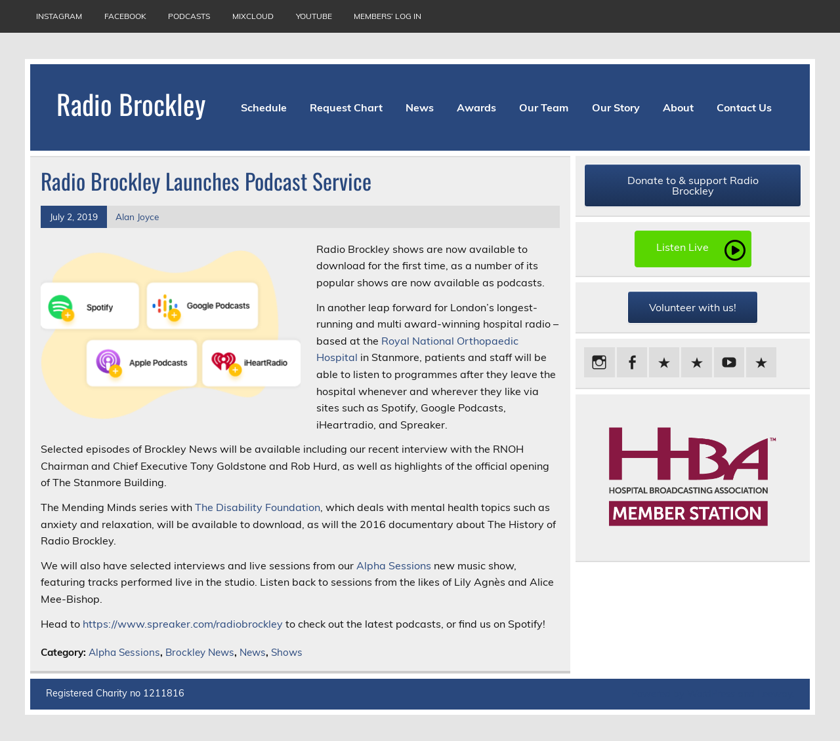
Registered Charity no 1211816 (115, 693)
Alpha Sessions (393, 565)
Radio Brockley (130, 103)
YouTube (314, 16)
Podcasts (189, 16)
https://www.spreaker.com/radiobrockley (183, 623)
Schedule (264, 107)
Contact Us (744, 107)
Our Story (616, 107)
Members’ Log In (387, 16)
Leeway (774, 694)
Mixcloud (253, 16)
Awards (476, 107)
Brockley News (199, 652)
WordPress (711, 694)
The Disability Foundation (257, 507)
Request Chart (346, 107)
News (420, 107)
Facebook (125, 16)
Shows (287, 652)
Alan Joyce (137, 216)
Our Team (543, 107)
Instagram (59, 16)
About (678, 107)
